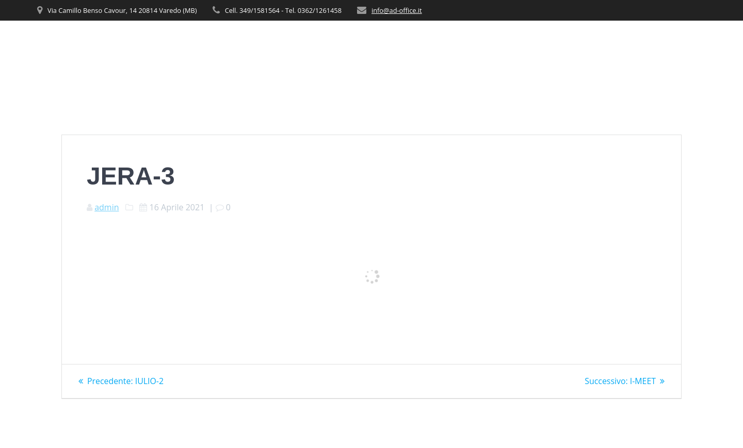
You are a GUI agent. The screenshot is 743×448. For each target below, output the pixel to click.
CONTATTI (686, 41)
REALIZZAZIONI (623, 41)
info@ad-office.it (397, 10)
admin (106, 207)
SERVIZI (501, 41)
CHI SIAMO (452, 41)
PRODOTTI (550, 41)
